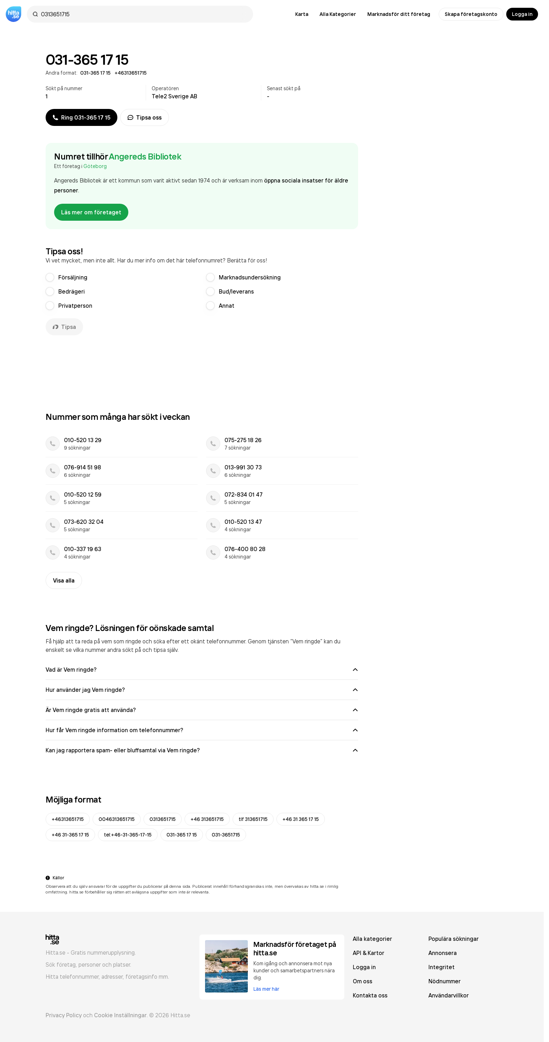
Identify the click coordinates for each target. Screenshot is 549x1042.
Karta (301, 14)
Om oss (362, 981)
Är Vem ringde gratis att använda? (202, 709)
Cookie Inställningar (120, 1015)
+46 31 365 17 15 (300, 819)
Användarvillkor (448, 995)
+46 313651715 (207, 819)
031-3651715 (226, 835)
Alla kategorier (372, 938)
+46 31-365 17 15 (70, 835)
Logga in (522, 14)
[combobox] (143, 14)
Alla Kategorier (338, 14)
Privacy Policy (64, 1015)
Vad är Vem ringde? (202, 669)
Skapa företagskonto (471, 14)
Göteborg (95, 166)
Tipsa (64, 326)
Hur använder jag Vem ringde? (202, 689)
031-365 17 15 (182, 835)
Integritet (441, 967)
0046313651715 (117, 819)
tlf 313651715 (253, 819)
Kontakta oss (370, 995)
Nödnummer (444, 981)
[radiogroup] (202, 291)
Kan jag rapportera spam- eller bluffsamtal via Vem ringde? (202, 750)
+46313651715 (68, 819)
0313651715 (163, 819)
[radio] (50, 277)
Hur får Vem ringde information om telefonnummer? (202, 730)
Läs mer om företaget (91, 212)
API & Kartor (368, 952)
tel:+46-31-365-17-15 (128, 835)
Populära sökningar (453, 938)
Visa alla (64, 580)
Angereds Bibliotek (145, 156)
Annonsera (442, 952)
